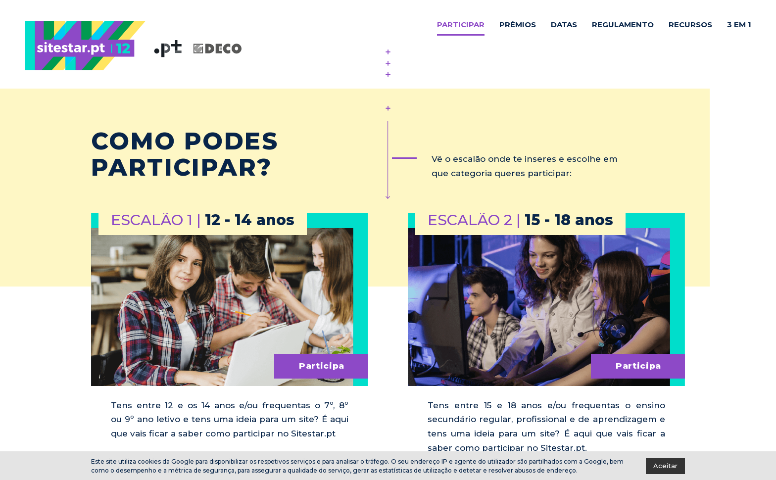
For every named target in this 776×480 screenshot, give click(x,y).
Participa (321, 366)
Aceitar (665, 466)
